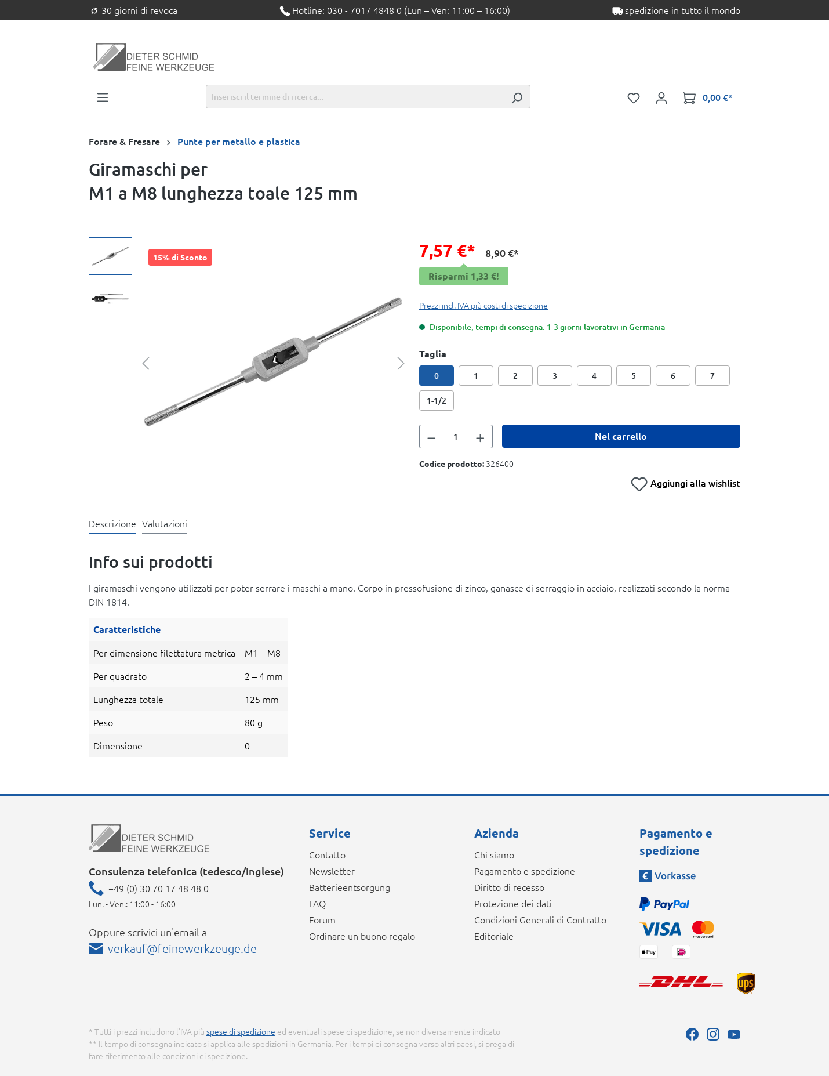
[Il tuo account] (661, 96)
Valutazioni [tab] (164, 523)
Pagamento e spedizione (524, 870)
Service (330, 832)
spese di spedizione (240, 1031)
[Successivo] (401, 362)
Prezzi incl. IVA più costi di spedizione (483, 305)
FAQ (317, 903)
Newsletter (332, 870)
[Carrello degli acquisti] (707, 96)
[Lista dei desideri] (634, 96)
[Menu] (103, 96)
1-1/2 (436, 400)
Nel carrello (621, 436)
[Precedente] (145, 362)
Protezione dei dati (513, 903)
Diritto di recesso (509, 887)
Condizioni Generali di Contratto (540, 919)
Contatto (327, 854)
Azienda (496, 832)
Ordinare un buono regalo (362, 935)
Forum (322, 919)
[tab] (112, 523)
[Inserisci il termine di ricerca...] (355, 96)
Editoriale (494, 935)
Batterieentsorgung (349, 887)
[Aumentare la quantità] (480, 436)
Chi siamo (494, 854)
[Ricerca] (516, 96)
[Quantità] (456, 436)
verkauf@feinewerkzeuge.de (182, 948)
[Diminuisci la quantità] (431, 436)
